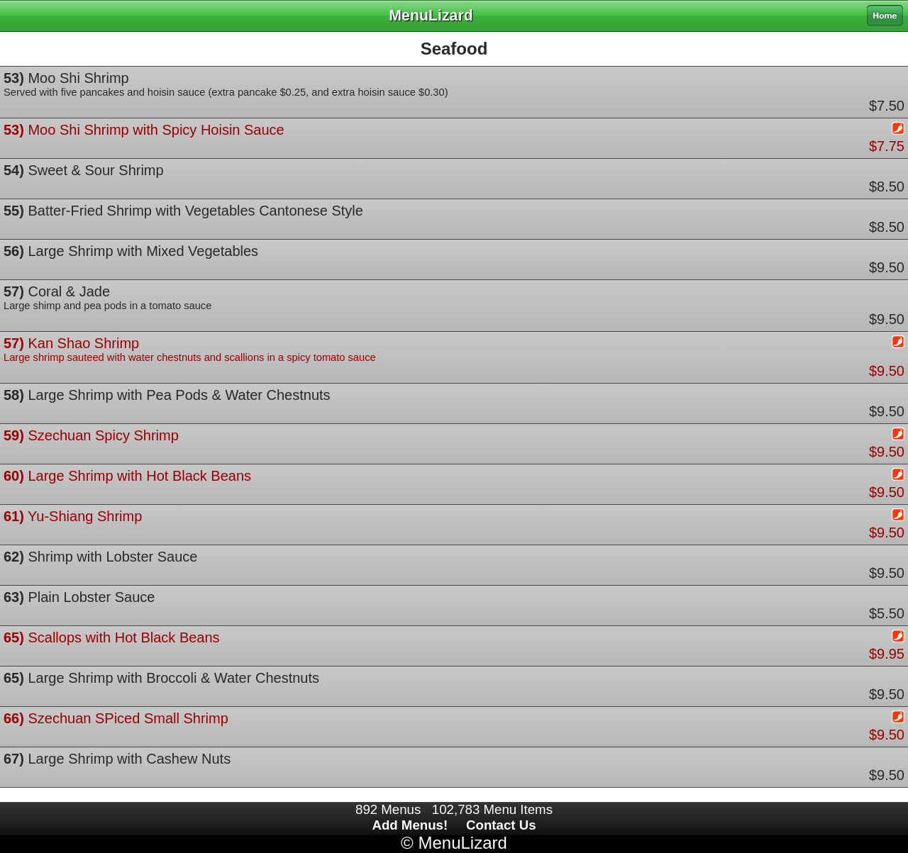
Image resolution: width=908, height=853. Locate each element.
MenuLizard (462, 842)
